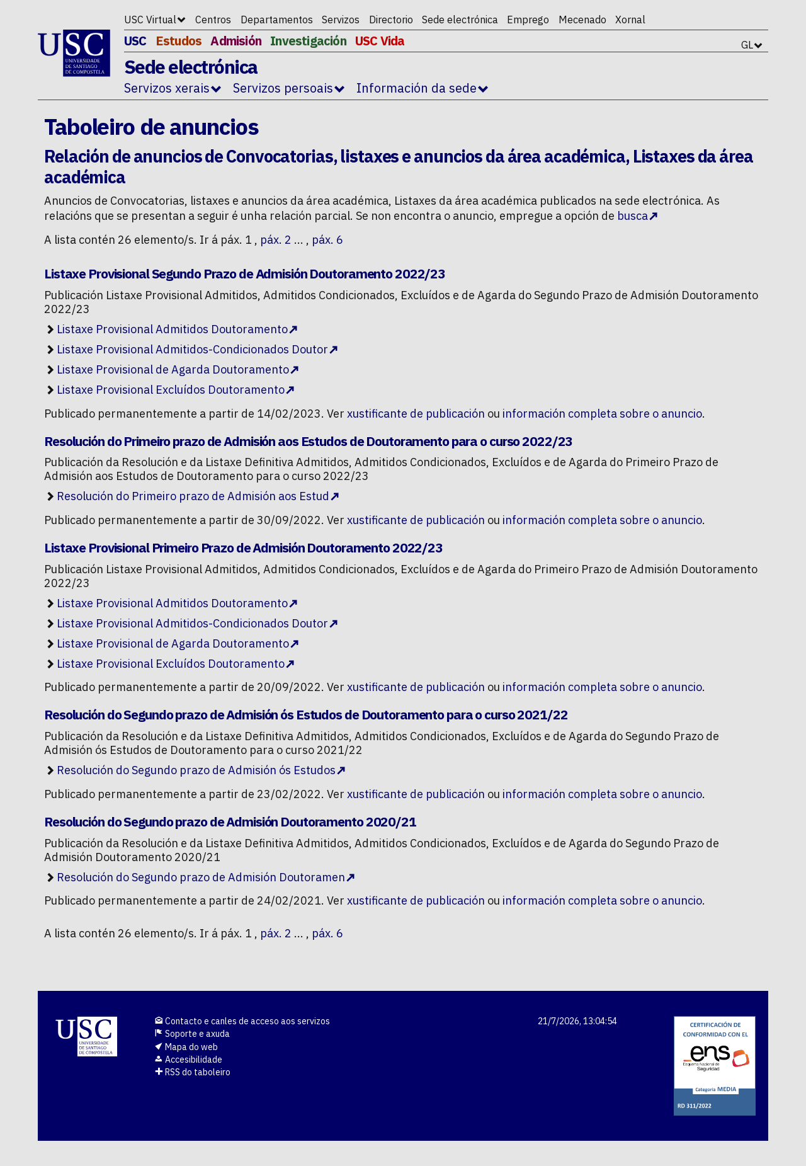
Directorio (391, 19)
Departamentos (277, 19)
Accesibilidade (188, 1059)
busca (632, 216)
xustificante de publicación (416, 413)
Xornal (630, 19)
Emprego (528, 19)
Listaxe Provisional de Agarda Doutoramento (173, 369)
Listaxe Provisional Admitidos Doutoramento (172, 329)
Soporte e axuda (192, 1033)
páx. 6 (327, 239)
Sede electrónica (460, 19)
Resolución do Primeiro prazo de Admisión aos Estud (193, 496)
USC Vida (380, 40)
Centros (213, 19)
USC (135, 40)
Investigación (308, 40)
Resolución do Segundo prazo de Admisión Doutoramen (201, 877)
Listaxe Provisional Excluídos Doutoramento (171, 389)
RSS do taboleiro (192, 1072)
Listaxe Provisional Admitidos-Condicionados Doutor (192, 349)
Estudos (179, 40)
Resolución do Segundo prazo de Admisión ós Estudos (196, 770)
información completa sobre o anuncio (602, 413)
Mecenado (582, 19)
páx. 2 (276, 239)
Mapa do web (186, 1047)
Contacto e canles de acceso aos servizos (242, 1021)
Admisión (235, 40)
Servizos (341, 19)
